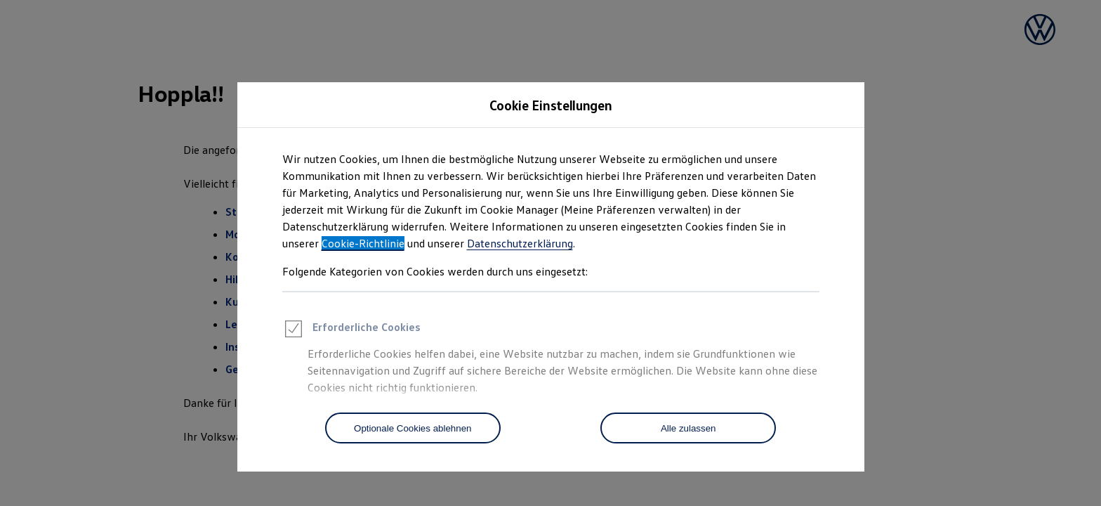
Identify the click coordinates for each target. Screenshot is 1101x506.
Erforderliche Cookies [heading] (351, 331)
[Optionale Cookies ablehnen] (413, 428)
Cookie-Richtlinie (363, 243)
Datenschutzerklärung (520, 243)
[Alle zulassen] (688, 428)
